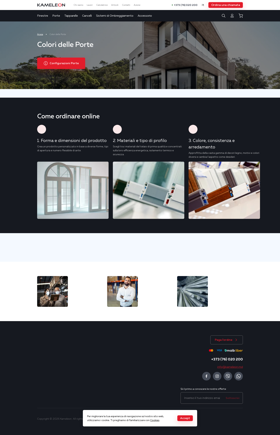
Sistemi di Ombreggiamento (114, 15)
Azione (137, 5)
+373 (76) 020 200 (186, 5)
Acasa (40, 34)
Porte (56, 15)
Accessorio (145, 15)
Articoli (114, 5)
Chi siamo (78, 5)
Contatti (126, 5)
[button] (225, 5)
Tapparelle (71, 15)
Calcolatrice (102, 5)
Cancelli (87, 15)
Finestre (42, 15)
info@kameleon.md (230, 366)
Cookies (154, 420)
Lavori (90, 5)
